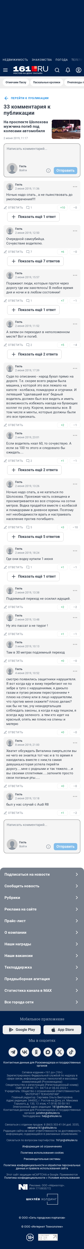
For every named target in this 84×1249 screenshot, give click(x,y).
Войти (23, 170)
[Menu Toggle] (5, 70)
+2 (62, 425)
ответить (13, 207)
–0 (75, 207)
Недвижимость (15, 59)
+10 (62, 207)
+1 (62, 460)
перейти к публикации (26, 98)
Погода (62, 59)
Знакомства (42, 59)
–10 (75, 527)
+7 (62, 300)
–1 (75, 300)
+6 (62, 251)
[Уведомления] (67, 70)
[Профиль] (78, 70)
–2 (75, 607)
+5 (62, 345)
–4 (75, 345)
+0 (62, 660)
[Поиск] (57, 70)
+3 (62, 527)
